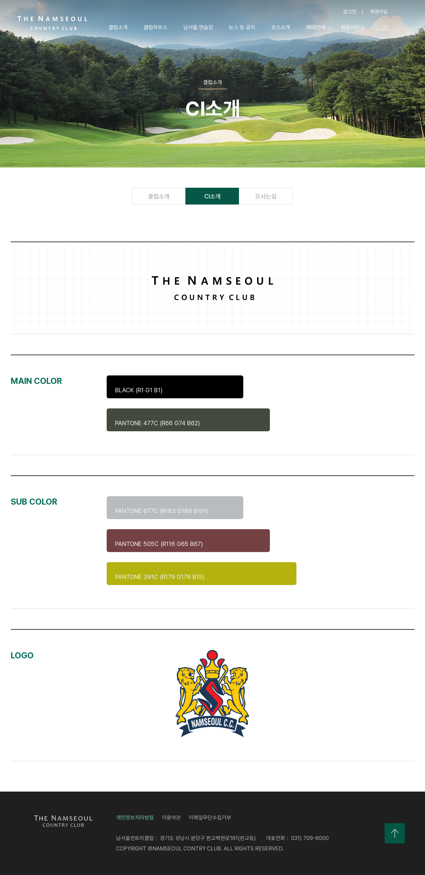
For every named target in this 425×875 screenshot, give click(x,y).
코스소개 (280, 27)
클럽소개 (117, 27)
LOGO (52, 23)
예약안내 (315, 27)
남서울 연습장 (198, 27)
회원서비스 (352, 27)
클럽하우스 (155, 27)
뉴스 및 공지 (241, 27)
